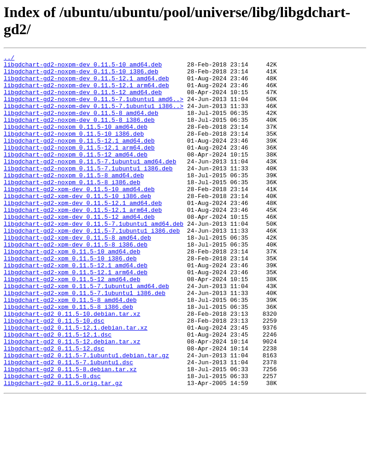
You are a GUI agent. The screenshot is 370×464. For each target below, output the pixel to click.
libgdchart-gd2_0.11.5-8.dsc (52, 441)
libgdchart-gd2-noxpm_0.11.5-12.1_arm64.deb (79, 167)
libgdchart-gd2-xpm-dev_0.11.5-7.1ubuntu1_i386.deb (92, 266)
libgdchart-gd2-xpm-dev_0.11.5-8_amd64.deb (77, 275)
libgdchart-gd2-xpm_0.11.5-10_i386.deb (70, 299)
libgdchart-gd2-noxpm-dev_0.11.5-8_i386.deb (79, 133)
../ (9, 58)
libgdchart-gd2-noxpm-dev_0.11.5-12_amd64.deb (83, 100)
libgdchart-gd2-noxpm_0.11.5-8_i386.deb (72, 208)
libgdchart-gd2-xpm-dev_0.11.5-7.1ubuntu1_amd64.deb (93, 258)
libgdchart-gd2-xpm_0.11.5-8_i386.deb (68, 358)
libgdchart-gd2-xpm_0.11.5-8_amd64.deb (70, 349)
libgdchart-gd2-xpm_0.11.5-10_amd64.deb (72, 291)
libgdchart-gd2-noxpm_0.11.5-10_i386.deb (74, 150)
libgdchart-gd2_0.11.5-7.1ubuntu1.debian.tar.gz (86, 416)
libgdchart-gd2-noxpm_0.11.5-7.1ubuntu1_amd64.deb (90, 183)
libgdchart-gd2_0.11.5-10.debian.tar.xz (72, 366)
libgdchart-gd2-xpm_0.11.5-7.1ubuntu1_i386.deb (84, 341)
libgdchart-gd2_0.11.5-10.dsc (54, 374)
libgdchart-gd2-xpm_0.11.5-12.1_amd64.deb (75, 308)
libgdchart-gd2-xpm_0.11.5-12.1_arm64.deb (75, 316)
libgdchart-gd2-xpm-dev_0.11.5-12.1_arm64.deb (83, 241)
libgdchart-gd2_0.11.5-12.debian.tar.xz (72, 399)
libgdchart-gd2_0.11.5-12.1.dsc (58, 391)
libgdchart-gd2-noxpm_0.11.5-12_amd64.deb (75, 175)
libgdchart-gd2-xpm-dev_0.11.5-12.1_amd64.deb (83, 233)
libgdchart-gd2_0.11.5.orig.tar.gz (63, 449)
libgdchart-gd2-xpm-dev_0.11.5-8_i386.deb (75, 283)
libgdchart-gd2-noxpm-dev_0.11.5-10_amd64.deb (83, 67)
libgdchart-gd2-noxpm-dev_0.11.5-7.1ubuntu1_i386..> (93, 117)
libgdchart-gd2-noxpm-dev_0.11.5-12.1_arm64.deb (86, 92)
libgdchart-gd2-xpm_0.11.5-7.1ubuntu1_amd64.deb (86, 333)
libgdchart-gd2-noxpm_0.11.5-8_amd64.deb (74, 200)
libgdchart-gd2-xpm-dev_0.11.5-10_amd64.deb (79, 216)
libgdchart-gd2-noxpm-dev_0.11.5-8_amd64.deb (81, 125)
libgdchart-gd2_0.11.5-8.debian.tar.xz (70, 432)
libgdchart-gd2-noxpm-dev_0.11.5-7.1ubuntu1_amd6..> (93, 108)
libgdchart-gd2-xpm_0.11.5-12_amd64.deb (72, 324)
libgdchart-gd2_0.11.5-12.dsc (54, 408)
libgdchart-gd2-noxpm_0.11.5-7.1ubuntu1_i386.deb (88, 191)
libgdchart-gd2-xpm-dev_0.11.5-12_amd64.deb (79, 250)
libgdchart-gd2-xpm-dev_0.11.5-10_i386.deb (77, 225)
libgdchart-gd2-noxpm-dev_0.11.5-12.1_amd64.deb (86, 83)
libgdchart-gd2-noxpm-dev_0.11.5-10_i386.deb (81, 75)
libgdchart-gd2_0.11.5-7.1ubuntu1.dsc (68, 424)
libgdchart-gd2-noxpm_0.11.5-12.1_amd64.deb (79, 158)
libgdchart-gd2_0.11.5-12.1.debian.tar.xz (75, 383)
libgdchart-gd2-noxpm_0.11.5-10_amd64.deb (75, 142)
